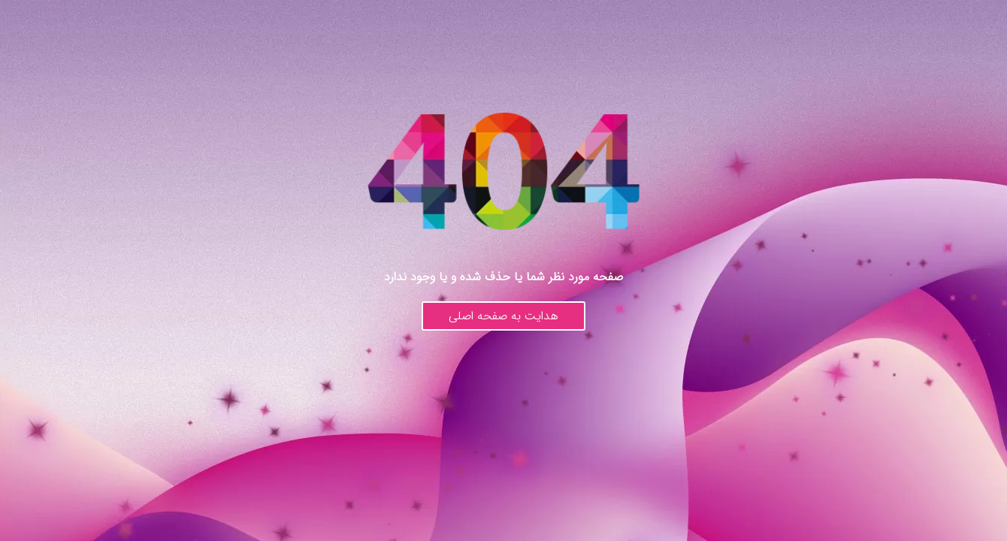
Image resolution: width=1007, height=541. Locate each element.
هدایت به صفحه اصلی (503, 316)
